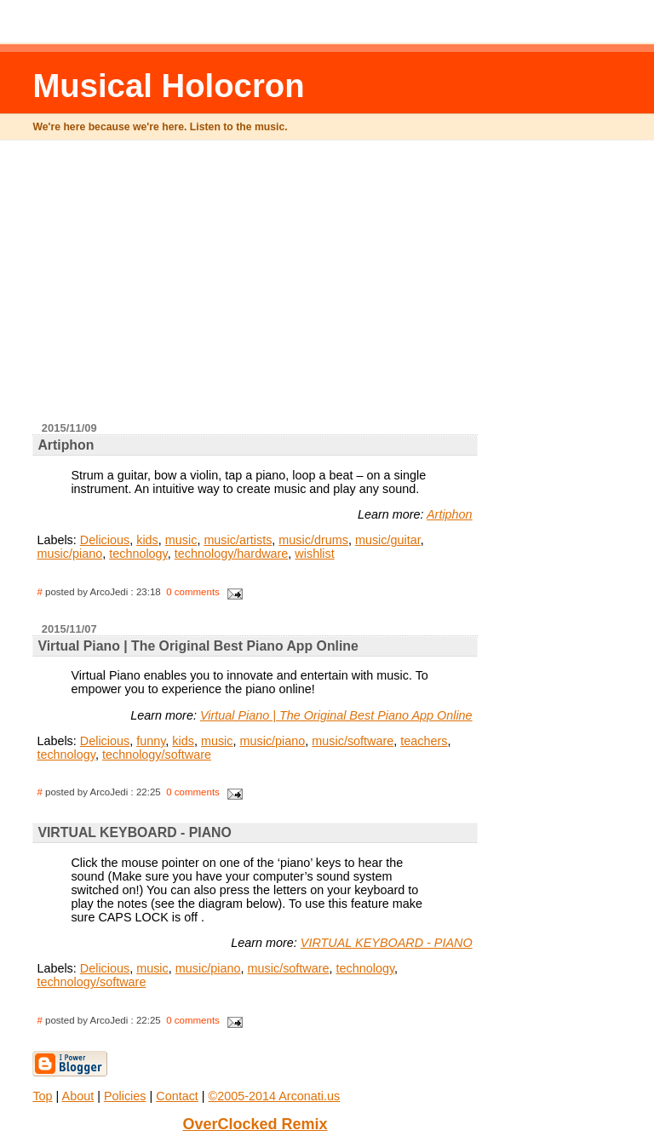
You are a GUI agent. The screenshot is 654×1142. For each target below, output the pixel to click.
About (78, 1096)
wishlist (314, 553)
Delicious (104, 540)
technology (138, 553)
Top (42, 1096)
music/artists (238, 540)
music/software (352, 741)
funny (150, 741)
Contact (177, 1096)
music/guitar (388, 540)
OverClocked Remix (254, 1124)
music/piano (69, 553)
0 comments (193, 592)
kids (147, 540)
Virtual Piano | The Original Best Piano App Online (336, 715)
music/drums (313, 540)
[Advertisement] (344, 288)
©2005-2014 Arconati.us (275, 1096)
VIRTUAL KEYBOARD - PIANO (387, 943)
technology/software (156, 754)
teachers (423, 741)
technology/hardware (232, 553)
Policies (125, 1096)
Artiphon (450, 514)
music (181, 540)
